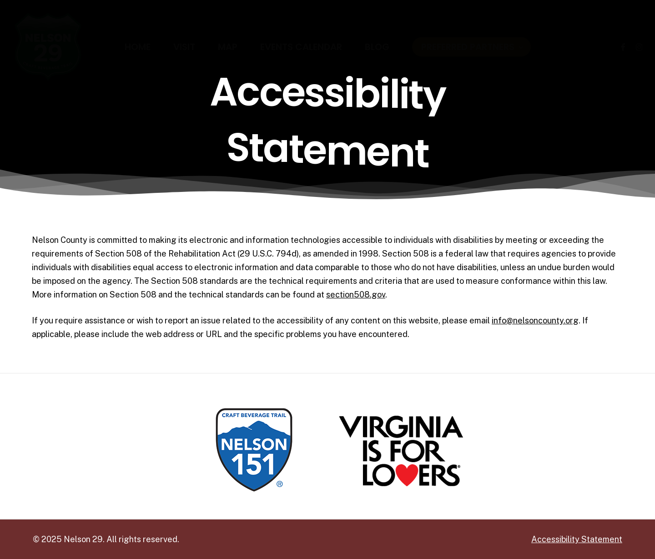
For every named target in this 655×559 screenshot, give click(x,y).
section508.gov (355, 294)
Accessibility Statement (576, 539)
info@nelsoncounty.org (535, 320)
